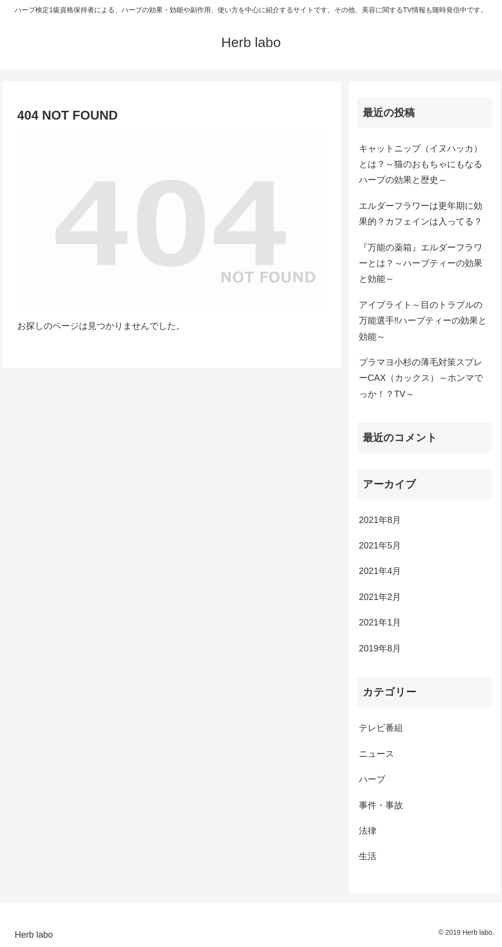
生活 (367, 856)
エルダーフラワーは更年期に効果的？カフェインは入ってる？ (420, 213)
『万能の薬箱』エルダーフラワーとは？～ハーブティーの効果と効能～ (420, 263)
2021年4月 (380, 571)
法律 (367, 831)
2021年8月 (380, 520)
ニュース (376, 754)
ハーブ (372, 779)
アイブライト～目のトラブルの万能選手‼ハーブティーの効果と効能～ (423, 321)
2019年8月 (380, 648)
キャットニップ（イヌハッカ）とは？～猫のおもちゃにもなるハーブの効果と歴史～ (420, 164)
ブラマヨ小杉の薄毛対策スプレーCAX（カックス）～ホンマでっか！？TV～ (421, 378)
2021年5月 (380, 545)
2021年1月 (380, 622)
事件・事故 (381, 805)
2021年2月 (380, 597)
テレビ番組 (381, 728)
